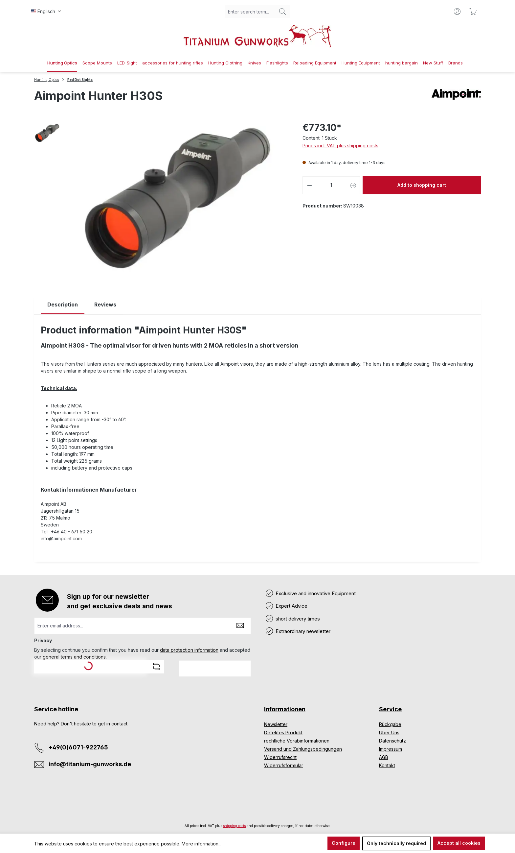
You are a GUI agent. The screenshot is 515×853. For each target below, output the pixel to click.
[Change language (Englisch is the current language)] (46, 11)
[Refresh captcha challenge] (156, 666)
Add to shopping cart (421, 185)
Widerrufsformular (283, 765)
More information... (201, 843)
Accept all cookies (459, 843)
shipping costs (234, 826)
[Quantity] (331, 185)
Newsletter (275, 724)
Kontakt (387, 765)
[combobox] (250, 11)
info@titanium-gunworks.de (90, 764)
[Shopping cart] (473, 11)
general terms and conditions (74, 657)
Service (390, 709)
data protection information (189, 650)
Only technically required (396, 843)
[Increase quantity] (353, 185)
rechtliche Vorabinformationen (296, 740)
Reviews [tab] (105, 304)
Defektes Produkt (283, 732)
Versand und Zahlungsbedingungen (303, 749)
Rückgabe (390, 724)
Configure (343, 843)
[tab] (62, 304)
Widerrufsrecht (280, 757)
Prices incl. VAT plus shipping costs (340, 145)
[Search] (282, 11)
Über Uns (389, 732)
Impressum (390, 749)
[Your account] (457, 11)
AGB (383, 757)
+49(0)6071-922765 (78, 747)
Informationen (284, 709)
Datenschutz (392, 740)
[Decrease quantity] (309, 185)
